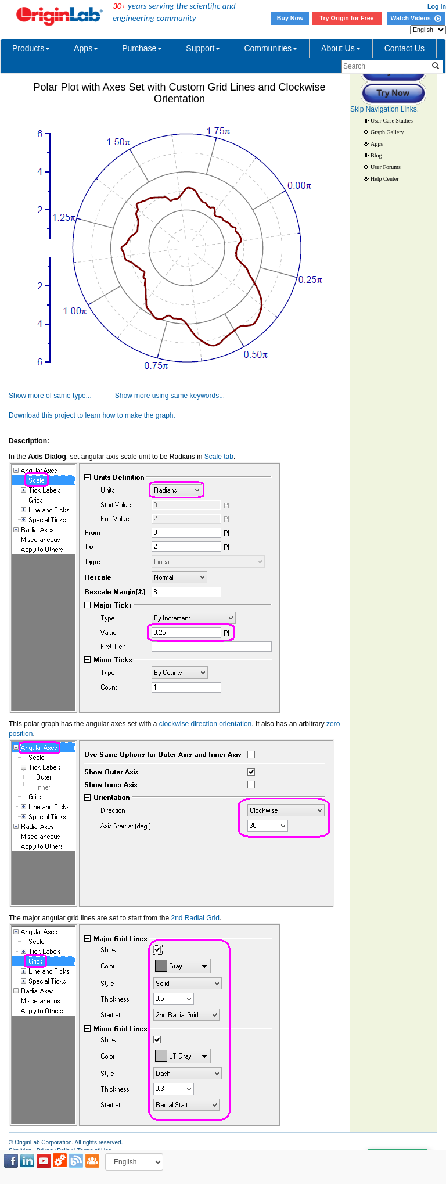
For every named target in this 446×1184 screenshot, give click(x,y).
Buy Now (290, 18)
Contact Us (404, 48)
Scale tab (218, 457)
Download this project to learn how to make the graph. (92, 415)
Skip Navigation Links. (384, 109)
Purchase (142, 48)
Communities (270, 48)
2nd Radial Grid (195, 918)
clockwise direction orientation (205, 724)
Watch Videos (415, 18)
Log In (436, 6)
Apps (86, 48)
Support (203, 48)
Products (31, 48)
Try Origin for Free (347, 18)
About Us (341, 48)
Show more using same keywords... (170, 396)
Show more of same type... (50, 396)
